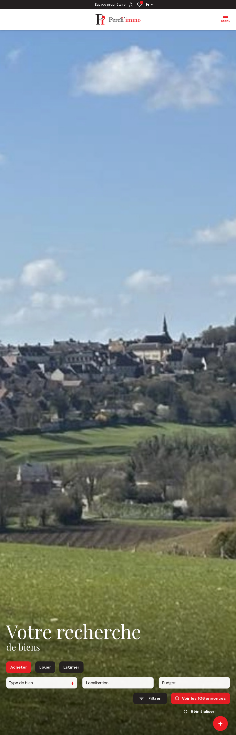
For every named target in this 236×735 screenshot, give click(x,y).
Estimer (71, 685)
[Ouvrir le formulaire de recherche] (150, 716)
